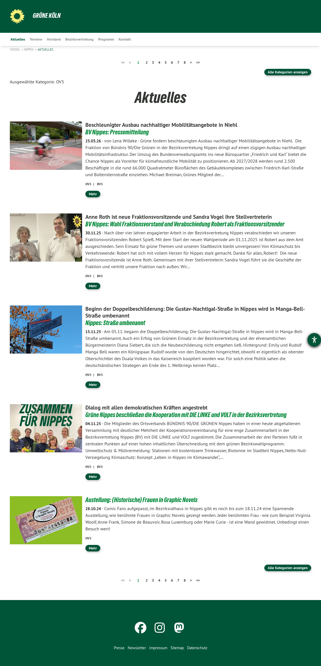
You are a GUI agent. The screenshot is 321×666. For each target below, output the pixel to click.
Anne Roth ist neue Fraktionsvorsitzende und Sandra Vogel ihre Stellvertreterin (182, 216)
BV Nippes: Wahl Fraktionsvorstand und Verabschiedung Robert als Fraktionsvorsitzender (185, 224)
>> (198, 62)
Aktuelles (45, 49)
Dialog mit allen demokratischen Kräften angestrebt (148, 407)
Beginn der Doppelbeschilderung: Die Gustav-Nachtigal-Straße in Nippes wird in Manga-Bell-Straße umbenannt (193, 312)
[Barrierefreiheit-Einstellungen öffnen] (314, 340)
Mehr (93, 193)
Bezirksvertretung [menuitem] (79, 39)
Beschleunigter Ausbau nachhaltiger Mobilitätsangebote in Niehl (164, 124)
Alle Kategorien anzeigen (288, 72)
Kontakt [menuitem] (125, 39)
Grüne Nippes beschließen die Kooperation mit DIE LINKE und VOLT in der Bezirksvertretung (186, 414)
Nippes (29, 49)
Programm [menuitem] (106, 39)
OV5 (88, 184)
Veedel (15, 49)
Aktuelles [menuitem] (17, 39)
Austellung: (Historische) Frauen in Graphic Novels (141, 499)
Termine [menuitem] (36, 39)
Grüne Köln (47, 15)
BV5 (100, 184)
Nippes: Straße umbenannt (115, 322)
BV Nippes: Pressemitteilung (117, 132)
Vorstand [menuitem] (54, 39)
